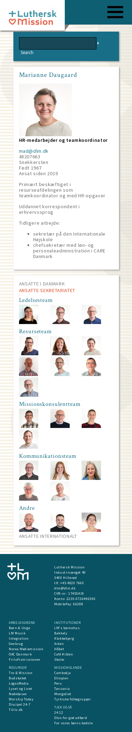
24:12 (58, 712)
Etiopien (61, 678)
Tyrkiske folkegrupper (72, 699)
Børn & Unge (19, 628)
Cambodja (62, 673)
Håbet (59, 649)
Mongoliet (62, 694)
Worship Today (21, 699)
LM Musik (17, 633)
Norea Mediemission (26, 649)
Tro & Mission (20, 673)
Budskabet (18, 678)
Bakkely (61, 633)
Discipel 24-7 (19, 704)
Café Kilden (63, 654)
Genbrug (16, 643)
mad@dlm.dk (34, 151)
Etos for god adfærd (70, 717)
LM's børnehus (67, 628)
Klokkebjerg (64, 638)
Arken (59, 643)
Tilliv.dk (16, 709)
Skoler (59, 659)
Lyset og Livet (20, 688)
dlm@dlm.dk (65, 588)
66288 (78, 604)
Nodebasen (18, 694)
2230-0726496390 (81, 598)
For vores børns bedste (73, 723)
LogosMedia (19, 683)
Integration (19, 638)
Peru (58, 683)
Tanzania (62, 688)
